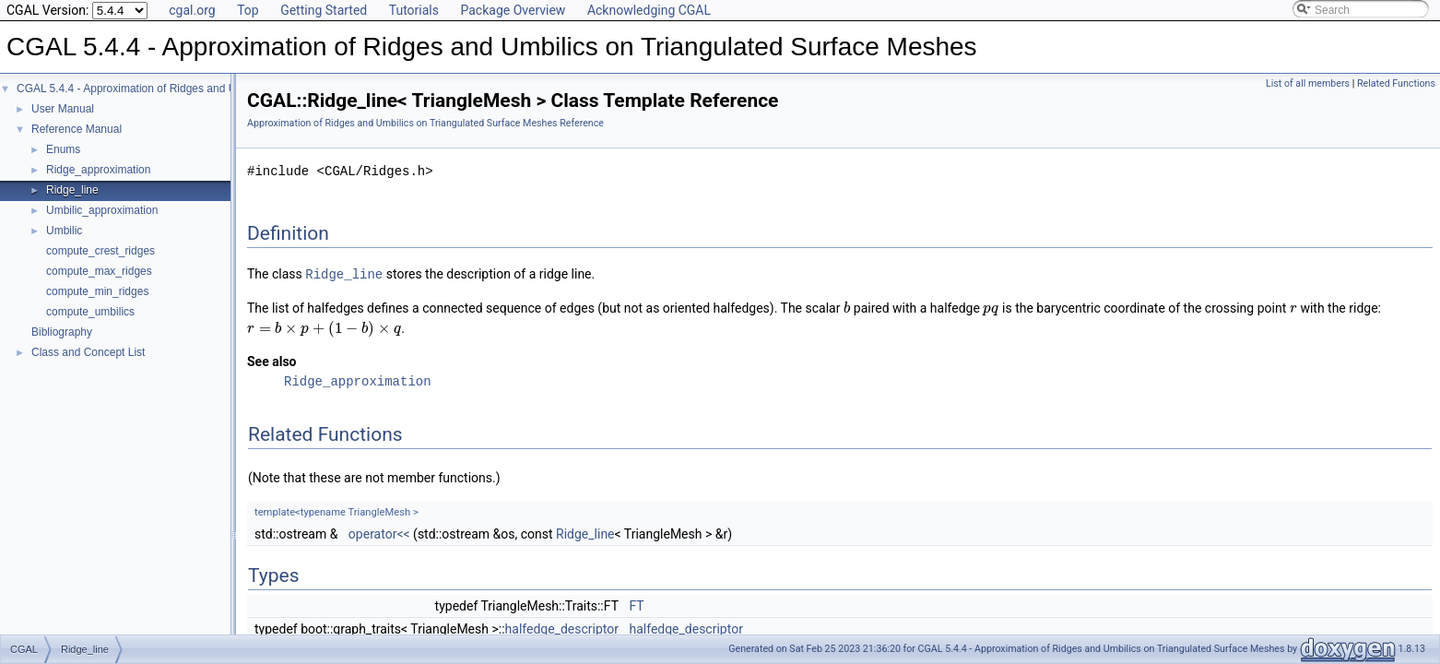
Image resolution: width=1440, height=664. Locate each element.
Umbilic (64, 230)
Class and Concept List (88, 352)
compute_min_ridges (97, 291)
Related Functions (1396, 83)
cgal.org (192, 10)
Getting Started (323, 10)
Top (248, 10)
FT (636, 605)
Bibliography (61, 332)
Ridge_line (72, 190)
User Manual (62, 108)
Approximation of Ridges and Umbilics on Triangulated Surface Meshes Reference (425, 123)
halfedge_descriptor (562, 628)
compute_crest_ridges (100, 250)
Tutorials (414, 10)
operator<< (379, 533)
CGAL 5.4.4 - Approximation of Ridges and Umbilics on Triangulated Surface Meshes (224, 88)
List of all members (1308, 83)
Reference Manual (76, 129)
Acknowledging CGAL (649, 10)
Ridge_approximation (98, 169)
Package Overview (512, 10)
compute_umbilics (90, 311)
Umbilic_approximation (102, 210)
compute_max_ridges (99, 271)
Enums (63, 149)
